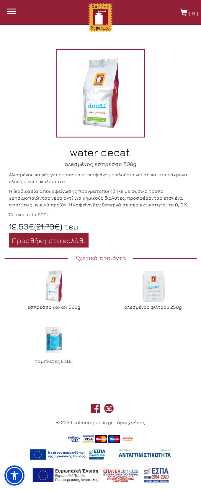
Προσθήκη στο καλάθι (49, 240)
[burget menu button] (11, 12)
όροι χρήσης (131, 422)
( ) (189, 13)
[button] (14, 475)
